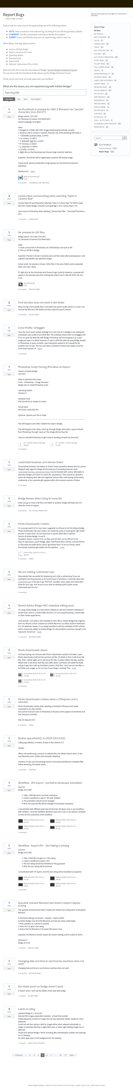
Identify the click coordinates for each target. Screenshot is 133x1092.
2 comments (22, 219)
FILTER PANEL (99, 60)
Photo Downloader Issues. (33, 650)
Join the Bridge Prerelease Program (62, 70)
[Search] (124, 138)
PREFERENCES (99, 100)
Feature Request (105, 148)
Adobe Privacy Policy (98, 1085)
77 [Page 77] (66, 1055)
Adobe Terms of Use (83, 1085)
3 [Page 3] (34, 1055)
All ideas (97, 30)
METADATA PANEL (35, 637)
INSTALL (97, 70)
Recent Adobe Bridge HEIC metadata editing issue (46, 605)
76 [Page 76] (60, 1055)
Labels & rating (26, 1009)
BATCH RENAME (100, 37)
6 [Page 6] (46, 1055)
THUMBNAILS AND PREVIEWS (39, 183)
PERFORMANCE (100, 97)
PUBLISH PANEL (100, 107)
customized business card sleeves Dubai (40, 462)
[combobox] (108, 138)
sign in (113, 14)
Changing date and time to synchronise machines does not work (51, 962)
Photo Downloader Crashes (33, 524)
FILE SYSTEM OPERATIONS (38, 511)
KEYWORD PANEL (100, 77)
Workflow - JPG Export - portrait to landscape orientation (50, 782)
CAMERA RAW (33, 219)
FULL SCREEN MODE (102, 67)
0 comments (22, 183)
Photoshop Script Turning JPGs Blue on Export (44, 367)
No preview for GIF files (31, 232)
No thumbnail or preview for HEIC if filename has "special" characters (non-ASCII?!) (51, 110)
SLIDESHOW (98, 117)
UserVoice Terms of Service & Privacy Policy (60, 1085)
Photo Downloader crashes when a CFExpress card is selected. (48, 700)
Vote (9, 117)
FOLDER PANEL (34, 315)
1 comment (22, 948)
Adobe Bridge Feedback (36, 1085)
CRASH (31, 559)
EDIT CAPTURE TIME (101, 50)
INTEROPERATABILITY (102, 74)
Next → (73, 1055)
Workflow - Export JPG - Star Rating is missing (43, 845)
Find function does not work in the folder (41, 302)
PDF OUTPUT (99, 94)
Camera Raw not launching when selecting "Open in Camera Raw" (47, 197)
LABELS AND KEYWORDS (36, 1043)
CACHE (96, 40)
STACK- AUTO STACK (102, 120)
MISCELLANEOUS (100, 90)
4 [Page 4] (38, 1055)
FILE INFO (97, 54)
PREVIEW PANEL (34, 289)
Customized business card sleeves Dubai (34, 472)
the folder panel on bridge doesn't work (40, 986)
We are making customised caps (36, 572)
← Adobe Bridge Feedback (13, 19)
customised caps (24, 582)
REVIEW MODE (99, 110)
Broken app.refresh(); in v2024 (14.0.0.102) (41, 738)
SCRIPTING (32, 770)
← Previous (17, 1055)
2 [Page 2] (29, 1055)
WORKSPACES (99, 127)
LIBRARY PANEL (100, 84)
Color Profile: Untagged (31, 327)
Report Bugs (104, 151)
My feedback (36, 99)
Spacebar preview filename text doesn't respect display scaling (49, 904)
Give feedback (105, 144)
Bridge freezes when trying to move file (40, 498)
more (33, 171)
